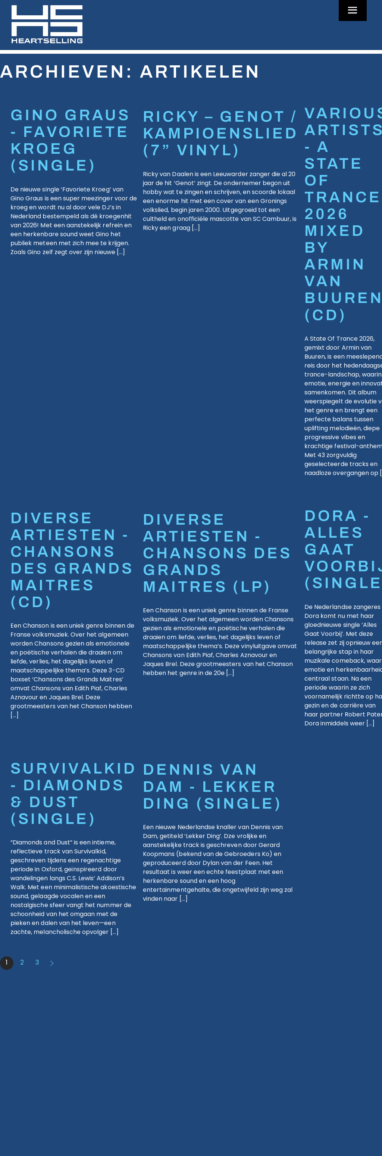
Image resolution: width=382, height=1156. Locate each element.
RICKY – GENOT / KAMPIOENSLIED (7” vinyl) (220, 133)
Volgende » (52, 963)
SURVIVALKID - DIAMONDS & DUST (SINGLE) (73, 793)
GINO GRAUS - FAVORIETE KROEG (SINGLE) (70, 140)
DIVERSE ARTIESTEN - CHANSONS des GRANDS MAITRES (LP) (217, 553)
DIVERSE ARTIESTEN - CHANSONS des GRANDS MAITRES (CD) (72, 560)
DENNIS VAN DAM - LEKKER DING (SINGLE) (212, 786)
